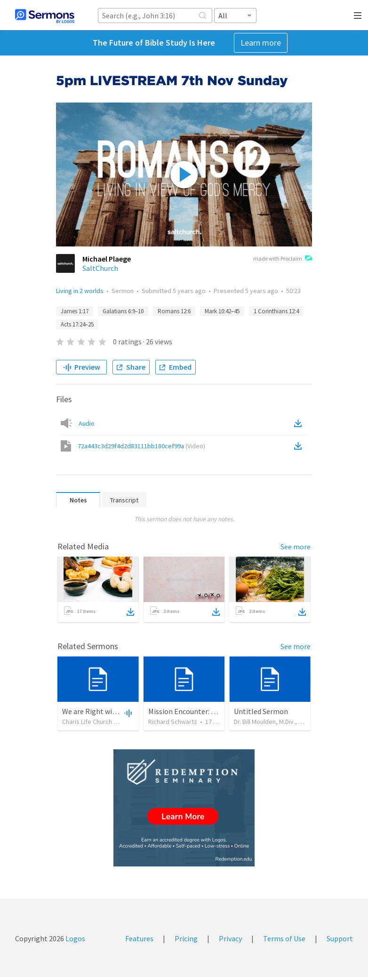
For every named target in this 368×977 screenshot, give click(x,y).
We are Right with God (98, 711)
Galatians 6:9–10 (123, 311)
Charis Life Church (87, 721)
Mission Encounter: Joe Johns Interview (212, 711)
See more (295, 546)
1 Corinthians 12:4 (276, 311)
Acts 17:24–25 (77, 324)
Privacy (230, 938)
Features (139, 938)
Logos (74, 938)
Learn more (260, 42)
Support (340, 938)
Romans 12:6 (174, 311)
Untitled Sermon (261, 711)
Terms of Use (284, 938)
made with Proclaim (282, 259)
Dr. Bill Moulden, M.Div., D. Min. (275, 721)
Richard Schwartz (172, 721)
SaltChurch (100, 268)
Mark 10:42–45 (222, 311)
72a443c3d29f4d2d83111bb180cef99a (141, 446)
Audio (87, 423)
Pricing (186, 938)
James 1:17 (74, 311)
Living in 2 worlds (80, 290)
